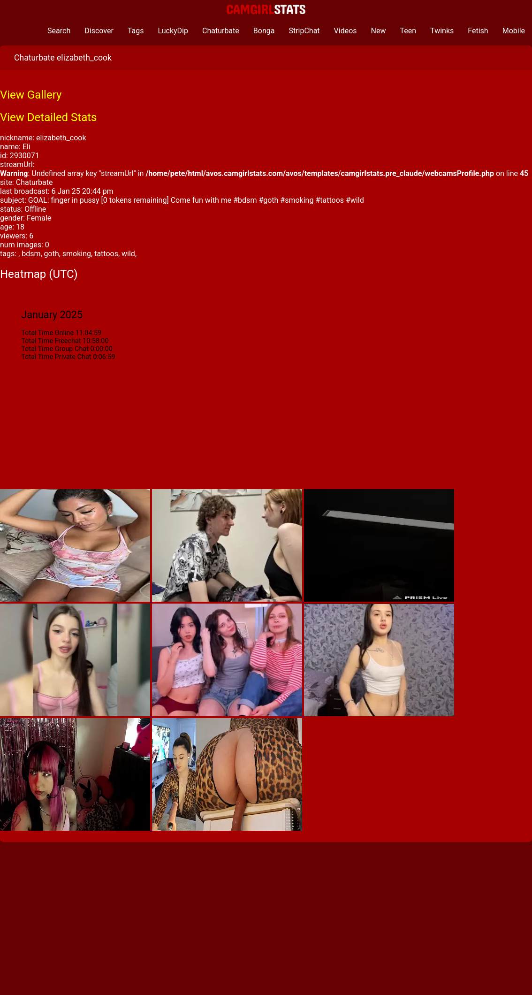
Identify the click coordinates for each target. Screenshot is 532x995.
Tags (136, 30)
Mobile (513, 30)
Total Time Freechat (51, 341)
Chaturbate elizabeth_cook (63, 57)
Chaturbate (220, 30)
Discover (99, 30)
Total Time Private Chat (56, 357)
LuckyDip (173, 30)
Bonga (264, 30)
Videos (345, 30)
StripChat (304, 30)
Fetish (478, 30)
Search (58, 30)
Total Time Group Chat (54, 349)
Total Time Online (47, 333)
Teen (408, 30)
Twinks (442, 30)
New (378, 30)
